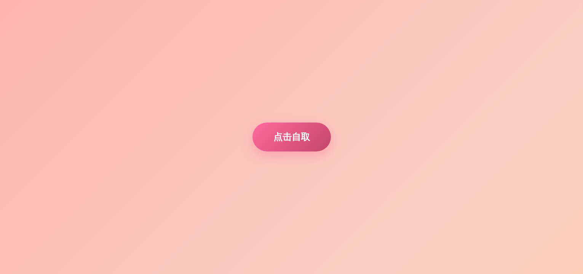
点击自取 (291, 137)
